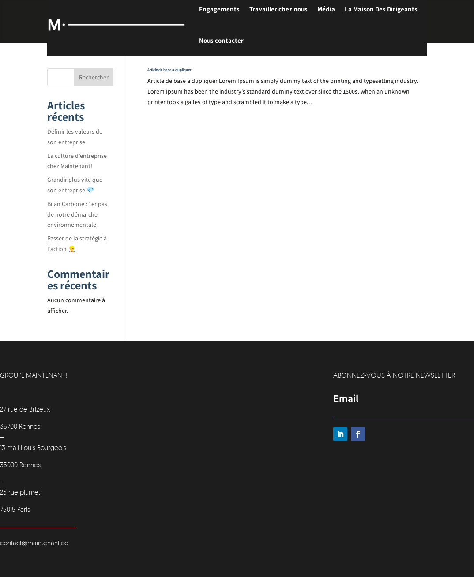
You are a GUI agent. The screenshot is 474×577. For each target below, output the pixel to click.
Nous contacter (221, 40)
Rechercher (94, 77)
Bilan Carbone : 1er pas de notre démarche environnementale (77, 214)
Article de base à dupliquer (169, 69)
